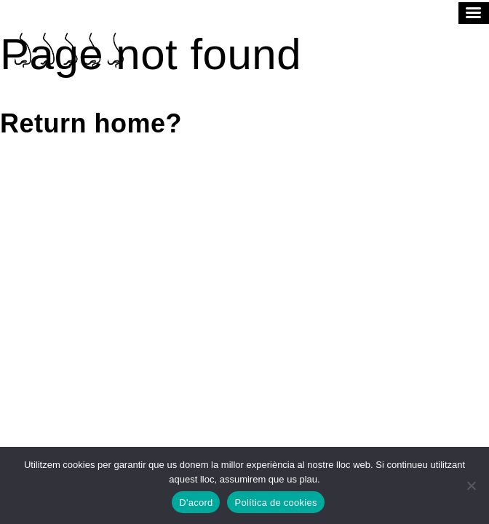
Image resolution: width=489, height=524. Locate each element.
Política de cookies (275, 502)
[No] (471, 485)
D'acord (195, 502)
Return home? (91, 123)
